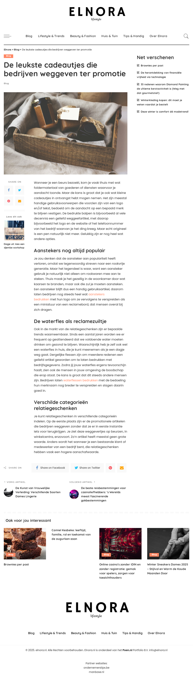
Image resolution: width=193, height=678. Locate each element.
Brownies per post (152, 65)
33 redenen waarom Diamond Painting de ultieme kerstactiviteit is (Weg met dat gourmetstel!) (163, 88)
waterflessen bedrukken (81, 380)
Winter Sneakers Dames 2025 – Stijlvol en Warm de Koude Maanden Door (166, 570)
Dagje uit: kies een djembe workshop (14, 246)
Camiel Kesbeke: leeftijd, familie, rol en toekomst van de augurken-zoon (72, 535)
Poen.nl (127, 651)
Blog (8, 56)
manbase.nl (96, 673)
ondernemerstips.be (97, 668)
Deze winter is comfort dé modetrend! (165, 111)
